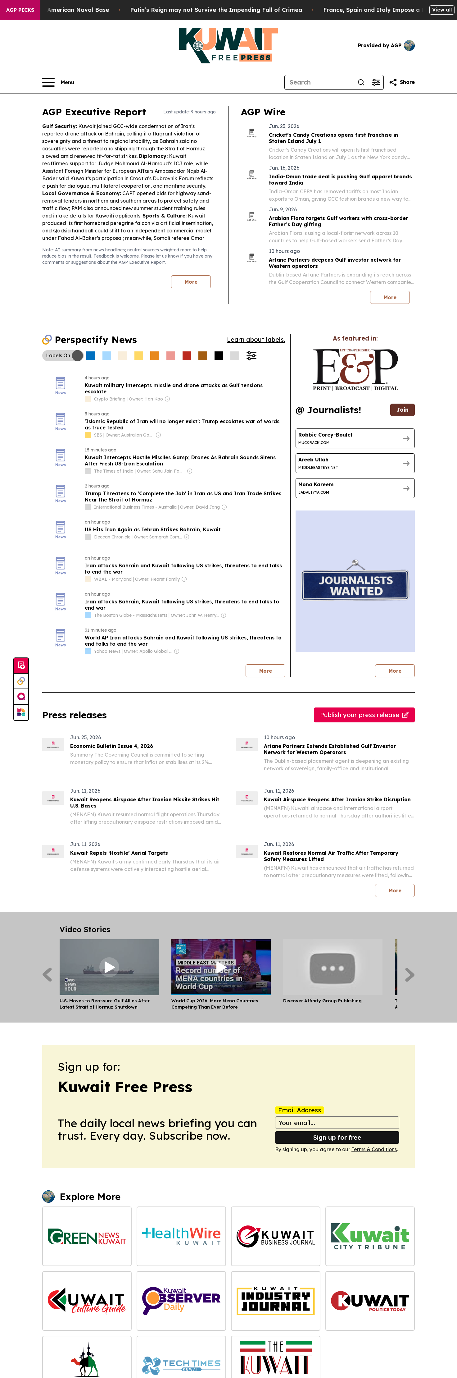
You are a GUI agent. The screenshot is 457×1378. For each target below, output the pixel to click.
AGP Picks (20, 10)
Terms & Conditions (374, 1149)
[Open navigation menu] (58, 82)
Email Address (299, 1110)
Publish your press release (364, 715)
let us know (167, 256)
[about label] (88, 399)
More (191, 282)
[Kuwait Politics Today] (370, 1301)
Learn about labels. (256, 339)
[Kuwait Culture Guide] (87, 1301)
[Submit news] (21, 666)
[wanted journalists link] (355, 370)
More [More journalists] (402, 669)
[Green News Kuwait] (87, 1236)
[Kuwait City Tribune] (370, 1236)
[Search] (319, 82)
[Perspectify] (21, 681)
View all (442, 10)
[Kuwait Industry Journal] (275, 1301)
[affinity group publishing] (21, 697)
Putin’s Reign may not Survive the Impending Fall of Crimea (242, 9)
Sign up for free (337, 1137)
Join (402, 409)
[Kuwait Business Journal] (275, 1236)
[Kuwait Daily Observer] (181, 1301)
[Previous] (47, 975)
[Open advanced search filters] (376, 82)
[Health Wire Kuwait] (181, 1236)
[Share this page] (402, 82)
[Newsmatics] (21, 712)
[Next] (410, 975)
